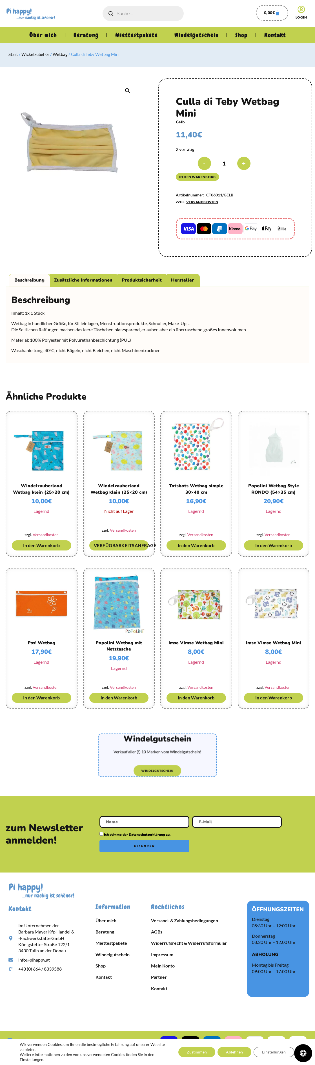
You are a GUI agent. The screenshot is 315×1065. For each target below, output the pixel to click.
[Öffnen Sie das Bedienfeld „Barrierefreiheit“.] (303, 1053)
